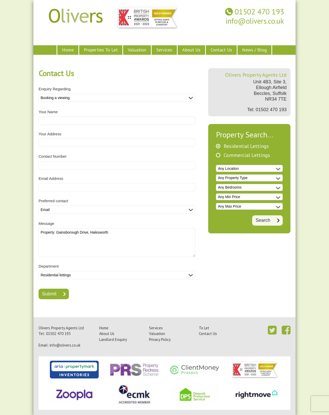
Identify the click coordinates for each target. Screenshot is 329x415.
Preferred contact (53, 201)
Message (46, 223)
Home (68, 50)
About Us (191, 50)
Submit (49, 293)
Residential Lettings (246, 146)
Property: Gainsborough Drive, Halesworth (117, 242)
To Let (204, 327)
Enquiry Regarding (54, 89)
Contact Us (221, 50)
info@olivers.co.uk (255, 21)
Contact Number (53, 156)
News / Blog (254, 50)
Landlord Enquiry (113, 339)
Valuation (137, 50)
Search (262, 220)
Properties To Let (101, 50)
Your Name (48, 112)
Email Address (51, 178)
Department (49, 266)
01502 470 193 (259, 12)
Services (164, 50)
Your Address (50, 134)
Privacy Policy (160, 339)
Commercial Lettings (247, 155)
